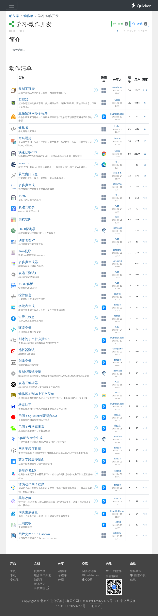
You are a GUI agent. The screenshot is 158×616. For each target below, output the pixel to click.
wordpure (117, 87)
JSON (22, 196)
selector (24, 163)
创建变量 (24, 361)
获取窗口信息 (28, 174)
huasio (117, 138)
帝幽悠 (117, 315)
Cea (117, 205)
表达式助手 (26, 207)
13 (145, 153)
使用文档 (39, 571)
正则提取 (24, 523)
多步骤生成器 (28, 262)
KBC (117, 326)
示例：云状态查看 (31, 426)
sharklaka (117, 227)
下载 (13, 575)
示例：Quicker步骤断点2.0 (37, 415)
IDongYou (117, 184)
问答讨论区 (89, 571)
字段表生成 (26, 306)
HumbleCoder (117, 113)
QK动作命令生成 (30, 438)
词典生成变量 (28, 512)
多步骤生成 (26, 185)
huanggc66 (117, 348)
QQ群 (87, 579)
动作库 (14, 16)
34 (145, 116)
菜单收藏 (24, 498)
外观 (61, 579)
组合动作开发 (42, 575)
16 (145, 141)
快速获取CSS (27, 152)
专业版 (14, 579)
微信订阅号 (112, 576)
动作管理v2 (26, 240)
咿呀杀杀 (117, 173)
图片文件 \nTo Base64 (34, 534)
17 (145, 128)
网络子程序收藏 (29, 449)
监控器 (23, 99)
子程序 (62, 575)
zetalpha (117, 249)
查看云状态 (26, 317)
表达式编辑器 (28, 383)
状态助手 (24, 405)
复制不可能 (26, 89)
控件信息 (24, 295)
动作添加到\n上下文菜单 (36, 394)
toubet (117, 126)
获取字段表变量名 (31, 459)
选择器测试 (26, 350)
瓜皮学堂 (41, 588)
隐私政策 (135, 571)
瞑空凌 (117, 414)
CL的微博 (114, 571)
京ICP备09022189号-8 (99, 601)
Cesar (117, 99)
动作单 (28, 16)
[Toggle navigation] (11, 6)
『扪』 (118, 30)
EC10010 (117, 260)
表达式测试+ (27, 273)
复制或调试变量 (29, 372)
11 (145, 175)
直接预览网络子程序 (33, 113)
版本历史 (39, 583)
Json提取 (24, 251)
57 (145, 102)
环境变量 (24, 328)
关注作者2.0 (27, 470)
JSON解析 (25, 284)
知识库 (38, 579)
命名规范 (24, 138)
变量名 (23, 127)
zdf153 (117, 304)
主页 (13, 571)
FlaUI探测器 (27, 229)
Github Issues (90, 575)
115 (145, 90)
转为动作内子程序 (31, 484)
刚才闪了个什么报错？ (34, 339)
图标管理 (24, 219)
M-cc (117, 392)
